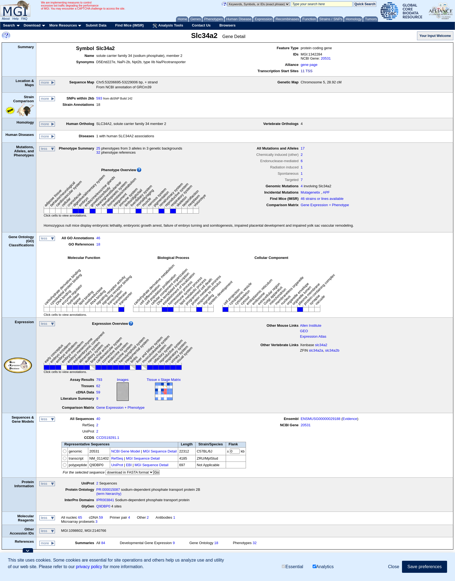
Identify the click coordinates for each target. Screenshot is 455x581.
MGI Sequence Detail (160, 451)
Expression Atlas (313, 336)
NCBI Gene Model (125, 451)
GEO (304, 331)
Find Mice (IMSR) (129, 25)
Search (9, 25)
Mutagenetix (310, 192)
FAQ (24, 18)
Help (15, 18)
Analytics (323, 566)
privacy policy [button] (89, 566)
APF (326, 192)
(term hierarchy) (108, 494)
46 (98, 238)
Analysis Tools (167, 25)
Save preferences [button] (424, 566)
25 (98, 148)
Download (32, 25)
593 (99, 98)
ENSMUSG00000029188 (320, 419)
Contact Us (201, 25)
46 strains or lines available (322, 199)
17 (302, 148)
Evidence (350, 419)
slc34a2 (321, 345)
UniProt (117, 465)
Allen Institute (310, 325)
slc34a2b (332, 350)
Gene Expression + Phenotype (325, 205)
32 (98, 152)
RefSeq (117, 458)
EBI (129, 465)
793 (99, 380)
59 (98, 392)
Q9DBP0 (103, 506)
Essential (292, 566)
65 (80, 517)
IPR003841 (105, 500)
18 (98, 244)
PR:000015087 (108, 489)
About (6, 18)
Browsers (227, 25)
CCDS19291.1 (107, 438)
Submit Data (96, 25)
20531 (326, 58)
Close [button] (393, 566)
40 (98, 419)
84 (103, 543)
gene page (309, 65)
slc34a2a (316, 350)
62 (98, 386)
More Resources (63, 25)
